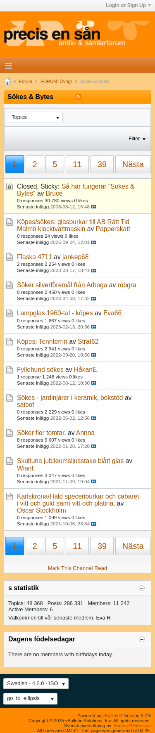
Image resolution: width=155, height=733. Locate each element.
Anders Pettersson (132, 725)
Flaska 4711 (34, 256)
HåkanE (85, 369)
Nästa (133, 164)
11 (77, 164)
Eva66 (112, 313)
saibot (25, 404)
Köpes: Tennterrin (42, 341)
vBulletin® (113, 715)
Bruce (54, 193)
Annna (85, 432)
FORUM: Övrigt (56, 81)
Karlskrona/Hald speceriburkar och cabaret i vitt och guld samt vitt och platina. (78, 500)
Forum (25, 81)
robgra (127, 284)
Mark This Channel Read (77, 568)
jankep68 (75, 256)
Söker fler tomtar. (41, 432)
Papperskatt (113, 228)
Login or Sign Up (128, 5)
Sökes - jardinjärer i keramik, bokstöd (70, 397)
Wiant (25, 468)
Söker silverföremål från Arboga (62, 284)
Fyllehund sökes (40, 369)
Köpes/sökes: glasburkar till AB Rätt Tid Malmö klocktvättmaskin (73, 225)
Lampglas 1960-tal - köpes (55, 313)
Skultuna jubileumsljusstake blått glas (70, 460)
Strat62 (88, 341)
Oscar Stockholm (41, 510)
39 (102, 164)
